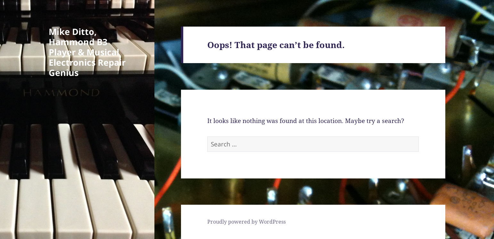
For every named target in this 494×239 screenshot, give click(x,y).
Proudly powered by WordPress (246, 221)
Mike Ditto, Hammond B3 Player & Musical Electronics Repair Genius (87, 52)
